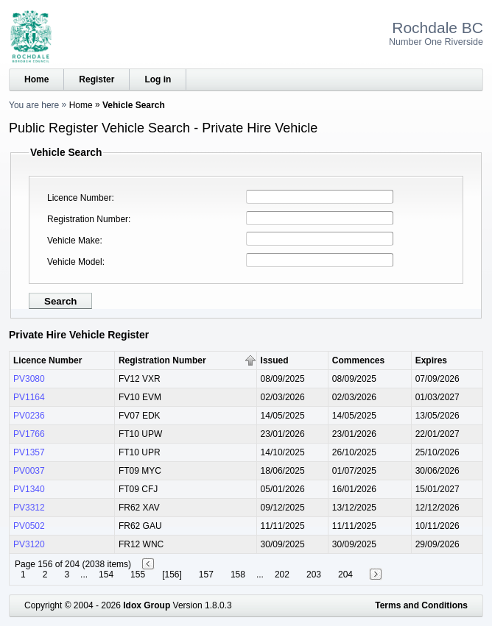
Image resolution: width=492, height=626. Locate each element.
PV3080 (29, 379)
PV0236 (29, 415)
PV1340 (29, 489)
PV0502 (29, 526)
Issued (275, 360)
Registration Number (87, 219)
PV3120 (29, 544)
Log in (157, 79)
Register (96, 79)
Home (36, 79)
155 (137, 574)
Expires (431, 360)
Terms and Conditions (421, 605)
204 (345, 574)
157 (206, 574)
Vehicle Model (74, 262)
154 (106, 574)
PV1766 (29, 434)
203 (313, 574)
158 (238, 574)
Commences (358, 360)
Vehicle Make (73, 240)
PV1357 (29, 452)
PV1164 (29, 397)
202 (282, 574)
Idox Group (146, 605)
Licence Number (79, 198)
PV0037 (29, 471)
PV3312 (29, 507)
